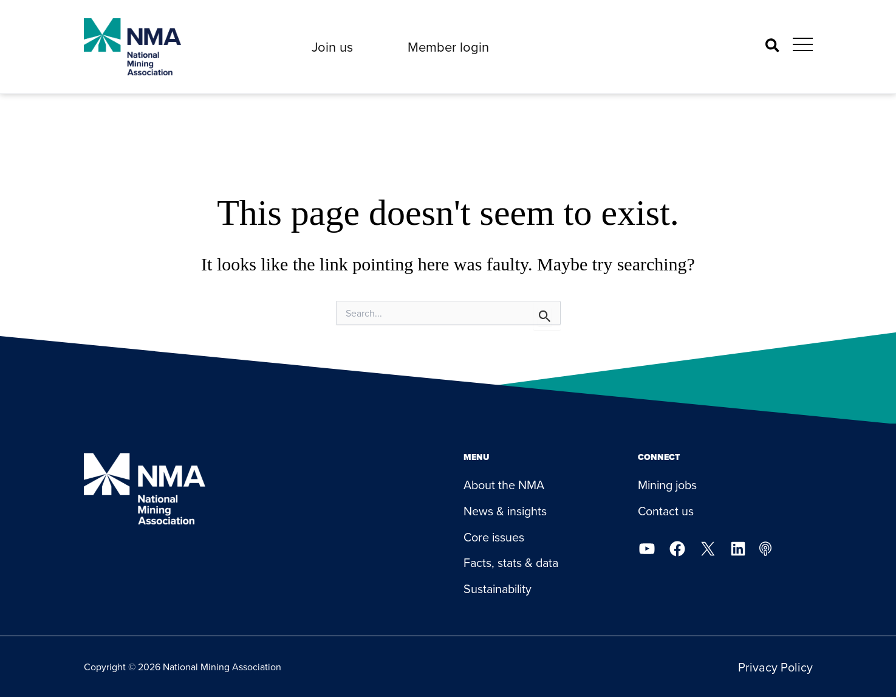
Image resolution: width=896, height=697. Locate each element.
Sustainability (499, 589)
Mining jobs (668, 484)
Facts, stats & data (512, 563)
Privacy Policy (775, 667)
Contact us (666, 511)
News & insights (505, 511)
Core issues (494, 537)
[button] (332, 47)
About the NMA (504, 484)
